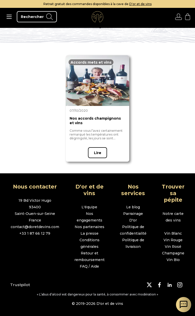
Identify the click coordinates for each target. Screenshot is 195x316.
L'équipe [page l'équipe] (89, 207)
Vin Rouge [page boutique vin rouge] (173, 240)
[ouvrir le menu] (9, 16)
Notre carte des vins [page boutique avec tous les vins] (173, 216)
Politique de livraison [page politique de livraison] (133, 243)
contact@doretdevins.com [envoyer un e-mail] (35, 227)
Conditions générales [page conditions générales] (89, 243)
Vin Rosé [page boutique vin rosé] (173, 246)
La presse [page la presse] (89, 233)
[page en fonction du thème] (91, 62)
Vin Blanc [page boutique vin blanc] (173, 233)
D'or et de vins (140, 4)
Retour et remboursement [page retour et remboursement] (89, 256)
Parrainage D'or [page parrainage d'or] (133, 216)
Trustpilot (20, 284)
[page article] (97, 80)
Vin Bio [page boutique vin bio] (173, 259)
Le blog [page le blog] (133, 207)
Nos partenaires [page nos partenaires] (89, 227)
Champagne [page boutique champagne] (173, 253)
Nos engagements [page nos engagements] (89, 216)
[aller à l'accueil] (97, 17)
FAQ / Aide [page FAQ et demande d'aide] (89, 266)
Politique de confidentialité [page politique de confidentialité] (133, 230)
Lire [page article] (97, 153)
